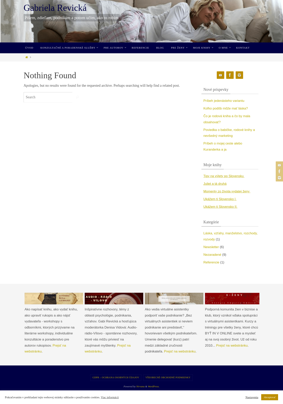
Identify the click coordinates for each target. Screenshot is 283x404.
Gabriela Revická (55, 8)
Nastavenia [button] (251, 397)
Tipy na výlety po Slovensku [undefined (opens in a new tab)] (224, 176)
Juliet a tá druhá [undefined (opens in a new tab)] (215, 184)
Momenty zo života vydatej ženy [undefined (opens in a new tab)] (227, 191)
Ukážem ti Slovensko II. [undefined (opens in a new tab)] (220, 207)
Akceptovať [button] (270, 397)
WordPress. (153, 386)
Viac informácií (110, 397)
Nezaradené (212, 255)
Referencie (211, 262)
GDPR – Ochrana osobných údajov (115, 377)
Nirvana (140, 386)
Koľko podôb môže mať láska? (226, 108)
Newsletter (211, 247)
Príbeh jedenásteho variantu (224, 101)
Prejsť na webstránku (180, 351)
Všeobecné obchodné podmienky (167, 377)
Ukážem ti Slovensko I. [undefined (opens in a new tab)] (220, 199)
